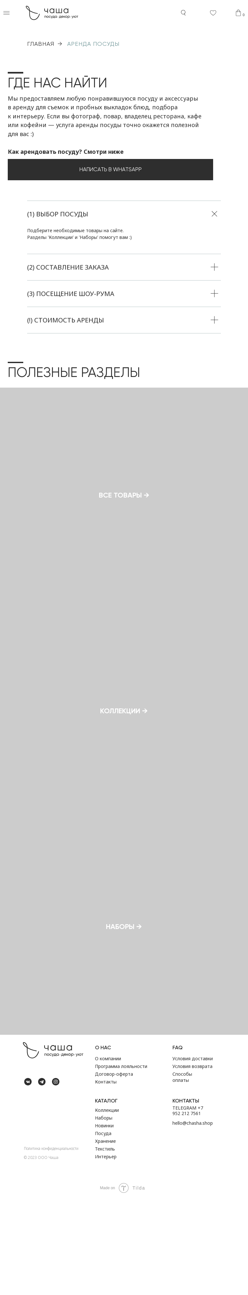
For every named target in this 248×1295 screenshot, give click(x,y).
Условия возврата (192, 1162)
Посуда (103, 1229)
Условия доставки (192, 1154)
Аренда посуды (93, 43)
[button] (6, 13)
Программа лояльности (121, 1162)
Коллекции (107, 1206)
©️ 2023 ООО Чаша (41, 1253)
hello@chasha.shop (192, 1219)
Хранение (105, 1237)
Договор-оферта (114, 1170)
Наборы (103, 1214)
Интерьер (106, 1252)
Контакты (106, 1177)
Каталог (106, 1196)
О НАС (103, 1143)
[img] (28, 1190)
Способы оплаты (182, 1173)
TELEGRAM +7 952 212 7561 (187, 1206)
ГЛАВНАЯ (40, 43)
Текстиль (105, 1244)
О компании (108, 1154)
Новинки (104, 1221)
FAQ (177, 1143)
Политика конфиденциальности (51, 1244)
